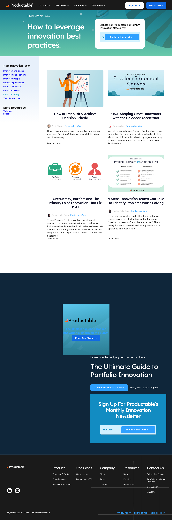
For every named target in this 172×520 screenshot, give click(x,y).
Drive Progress (60, 479)
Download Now (109, 387)
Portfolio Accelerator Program (156, 480)
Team (102, 479)
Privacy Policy (124, 513)
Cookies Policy (157, 513)
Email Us (151, 492)
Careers (103, 484)
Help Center (129, 484)
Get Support (152, 487)
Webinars (7, 111)
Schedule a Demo (155, 474)
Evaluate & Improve (62, 484)
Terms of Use (140, 513)
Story (102, 474)
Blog (125, 474)
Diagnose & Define (61, 474)
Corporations (82, 474)
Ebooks (6, 114)
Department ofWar (84, 479)
